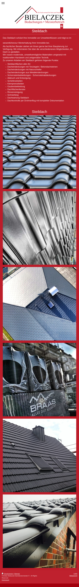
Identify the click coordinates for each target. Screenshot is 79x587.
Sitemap (17, 574)
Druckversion (7, 574)
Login (75, 573)
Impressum (5, 580)
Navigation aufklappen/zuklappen (39, 3)
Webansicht (73, 576)
